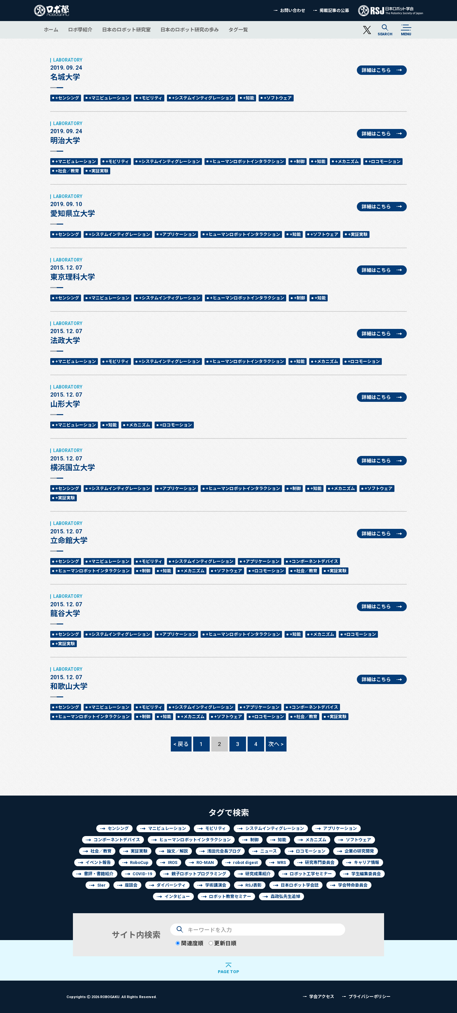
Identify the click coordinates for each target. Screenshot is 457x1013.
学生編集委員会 (366, 874)
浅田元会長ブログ (224, 851)
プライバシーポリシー (369, 997)
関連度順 (189, 943)
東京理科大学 (72, 269)
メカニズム (315, 840)
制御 (254, 840)
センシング (118, 828)
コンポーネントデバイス (117, 840)
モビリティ (215, 828)
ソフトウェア (358, 840)
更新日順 (222, 943)
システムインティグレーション (274, 828)
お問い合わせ (292, 10)
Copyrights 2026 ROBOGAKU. (111, 996)
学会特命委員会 (353, 885)
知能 (282, 840)
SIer (101, 885)
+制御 (299, 161)
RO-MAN (205, 862)
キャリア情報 (366, 862)
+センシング (67, 98)
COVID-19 (142, 874)
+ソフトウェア (278, 98)
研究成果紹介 (258, 874)
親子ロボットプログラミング (198, 874)
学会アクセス (321, 997)
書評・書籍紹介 (98, 874)
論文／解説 (177, 851)
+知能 (248, 98)
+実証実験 (98, 171)
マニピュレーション (167, 828)
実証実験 (139, 851)
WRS (281, 862)
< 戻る (181, 744)
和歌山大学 (69, 678)
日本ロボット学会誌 (300, 885)
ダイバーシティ (171, 885)
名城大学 (66, 69)
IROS (172, 862)
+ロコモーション (385, 161)
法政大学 (66, 332)
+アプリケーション (178, 234)
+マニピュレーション (109, 98)
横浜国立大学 (72, 459)
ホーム (51, 29)
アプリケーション (340, 828)
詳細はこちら (376, 70)
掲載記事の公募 (334, 10)
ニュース (268, 851)
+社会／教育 (67, 171)
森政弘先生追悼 (285, 896)
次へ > (276, 744)
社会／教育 (100, 851)
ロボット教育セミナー (230, 896)
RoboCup (139, 862)
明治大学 (66, 133)
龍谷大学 (66, 605)
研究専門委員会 (319, 862)
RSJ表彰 (253, 885)
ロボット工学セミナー (311, 874)
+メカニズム (347, 161)
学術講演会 (215, 885)
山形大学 (66, 396)
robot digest (245, 862)
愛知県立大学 (72, 205)
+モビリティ (150, 98)
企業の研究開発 (359, 851)
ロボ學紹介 (80, 29)
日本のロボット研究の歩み (189, 29)
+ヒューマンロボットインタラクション (247, 161)
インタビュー (177, 896)
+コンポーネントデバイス (313, 561)
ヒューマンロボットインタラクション (195, 840)
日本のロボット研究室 (126, 29)
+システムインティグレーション (202, 98)
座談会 (131, 885)
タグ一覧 (238, 29)
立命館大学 (69, 532)
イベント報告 (98, 862)
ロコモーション (310, 851)
